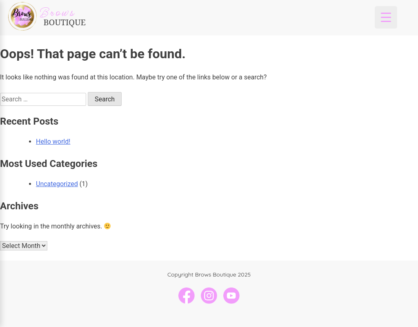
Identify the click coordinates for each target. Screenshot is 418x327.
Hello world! (53, 141)
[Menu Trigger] (386, 17)
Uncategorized (57, 184)
